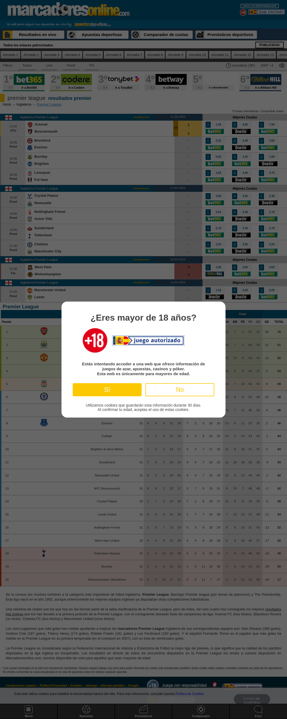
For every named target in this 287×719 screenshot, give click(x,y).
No (180, 389)
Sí (107, 389)
